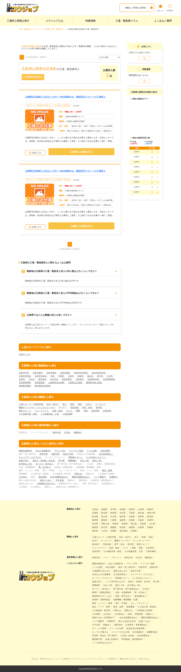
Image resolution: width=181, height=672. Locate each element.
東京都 (141, 513)
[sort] (109, 57)
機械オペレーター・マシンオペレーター (79, 325)
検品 (80, 404)
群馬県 (113, 513)
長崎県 (150, 527)
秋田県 (132, 509)
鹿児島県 (124, 531)
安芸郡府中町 (93, 379)
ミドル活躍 (92, 451)
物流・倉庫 (107, 470)
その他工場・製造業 (147, 607)
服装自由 (118, 625)
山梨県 (132, 516)
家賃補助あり (140, 596)
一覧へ (144, 58)
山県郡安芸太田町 (56, 382)
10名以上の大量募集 (101, 574)
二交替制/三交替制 (144, 610)
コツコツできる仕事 (120, 632)
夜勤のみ (128, 610)
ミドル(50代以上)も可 (102, 643)
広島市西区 (65, 373)
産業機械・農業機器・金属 (125, 600)
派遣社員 (96, 557)
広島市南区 (51, 373)
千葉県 (132, 513)
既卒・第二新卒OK (126, 567)
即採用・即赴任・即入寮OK (104, 635)
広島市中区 (24, 373)
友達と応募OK (111, 639)
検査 (72, 404)
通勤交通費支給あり (81, 477)
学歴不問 (43, 454)
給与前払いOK (25, 464)
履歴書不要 (97, 639)
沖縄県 (134, 531)
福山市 (90, 376)
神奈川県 (151, 513)
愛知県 (104, 520)
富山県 (104, 516)
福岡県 (132, 527)
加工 (64, 404)
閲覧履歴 (170, 7)
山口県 (152, 523)
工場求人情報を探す (18, 20)
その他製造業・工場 (50, 414)
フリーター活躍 (76, 451)
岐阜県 (150, 516)
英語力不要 (68, 454)
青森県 (104, 509)
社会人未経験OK (43, 451)
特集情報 (90, 20)
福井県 (123, 516)
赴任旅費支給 (143, 635)
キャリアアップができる (30, 457)
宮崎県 (113, 531)
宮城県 (123, 509)
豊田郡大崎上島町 (94, 382)
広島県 (143, 523)
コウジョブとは (54, 20)
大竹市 (32, 379)
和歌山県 (105, 523)
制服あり (107, 625)
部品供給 (75, 407)
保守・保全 (87, 407)
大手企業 (60, 480)
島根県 (125, 523)
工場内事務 (67, 414)
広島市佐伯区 (41, 376)
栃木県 (104, 513)
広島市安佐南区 (81, 373)
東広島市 (42, 379)
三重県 (113, 520)
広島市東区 (38, 373)
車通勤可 (113, 477)
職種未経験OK (25, 451)
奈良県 (95, 523)
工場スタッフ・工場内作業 (34, 105)
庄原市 (22, 379)
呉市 (52, 376)
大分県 (104, 531)
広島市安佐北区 (99, 373)
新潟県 (95, 516)
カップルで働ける (100, 632)
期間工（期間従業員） (102, 592)
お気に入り (160, 8)
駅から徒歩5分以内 (127, 621)
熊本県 (95, 531)
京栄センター (25, 354)
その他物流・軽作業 (101, 610)
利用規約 (112, 659)
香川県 (104, 527)
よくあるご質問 (163, 20)
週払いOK (97, 460)
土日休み (23, 477)
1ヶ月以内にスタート (96, 457)
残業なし (150, 614)
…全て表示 (75, 105)
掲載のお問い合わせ (127, 659)
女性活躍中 (105, 451)
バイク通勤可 (100, 477)
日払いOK (84, 460)
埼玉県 (123, 513)
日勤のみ (78, 474)
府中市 (100, 376)
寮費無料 (72, 460)
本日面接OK (137, 632)
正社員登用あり (106, 454)
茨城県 (95, 513)
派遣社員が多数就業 (135, 628)
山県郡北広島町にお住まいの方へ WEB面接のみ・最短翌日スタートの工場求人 (65, 97)
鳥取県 (115, 523)
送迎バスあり (46, 480)
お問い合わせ (144, 659)
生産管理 (95, 411)
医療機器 (130, 607)
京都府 (132, 520)
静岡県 (95, 520)
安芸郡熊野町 (25, 382)
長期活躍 (42, 477)
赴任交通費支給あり (59, 477)
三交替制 (96, 614)
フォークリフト (42, 411)
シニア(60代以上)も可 (115, 582)
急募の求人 (24, 460)
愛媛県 (113, 527)
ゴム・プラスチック (139, 603)
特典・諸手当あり (123, 596)
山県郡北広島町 (75, 382)
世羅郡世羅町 (25, 386)
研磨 (78, 411)
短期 (130, 614)
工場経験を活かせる (46, 483)
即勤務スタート (76, 457)
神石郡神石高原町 (43, 386)
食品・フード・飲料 (101, 607)
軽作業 (59, 105)
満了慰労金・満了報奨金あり (126, 589)
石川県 (113, 516)
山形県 (141, 509)
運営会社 (66, 659)
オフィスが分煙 (116, 628)
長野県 (141, 516)
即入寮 (61, 460)
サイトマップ (79, 659)
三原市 (71, 376)
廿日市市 (54, 379)
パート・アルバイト (112, 557)
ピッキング (100, 404)
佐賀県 (141, 527)
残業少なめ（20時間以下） (104, 618)
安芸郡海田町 (109, 379)
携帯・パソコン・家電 (102, 603)
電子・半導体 (121, 603)
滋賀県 (123, 520)
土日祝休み (119, 614)
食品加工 (96, 544)
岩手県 (113, 509)
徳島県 (95, 527)
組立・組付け (53, 404)
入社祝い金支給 (127, 635)
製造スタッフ (50, 105)
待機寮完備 (152, 632)
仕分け (89, 404)
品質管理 (107, 411)
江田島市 (80, 379)
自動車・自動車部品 (101, 600)
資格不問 (55, 454)
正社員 (67, 432)
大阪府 (141, 520)
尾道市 (81, 376)
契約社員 (67, 105)
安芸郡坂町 (40, 382)
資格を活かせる (120, 571)
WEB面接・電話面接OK (132, 639)
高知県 (123, 527)
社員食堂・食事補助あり (137, 625)
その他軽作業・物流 (28, 414)
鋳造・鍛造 (57, 411)
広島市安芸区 (25, 376)
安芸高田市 (67, 379)
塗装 (86, 411)
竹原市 (61, 376)
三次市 (110, 376)
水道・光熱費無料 (123, 592)
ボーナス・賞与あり (44, 464)
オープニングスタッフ (102, 578)
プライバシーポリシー (96, 659)
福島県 (150, 509)
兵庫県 (150, 520)
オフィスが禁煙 (99, 628)
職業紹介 (78, 432)
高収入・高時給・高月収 (44, 460)
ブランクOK (60, 451)
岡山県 (134, 523)
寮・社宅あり (45, 467)
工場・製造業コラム (126, 20)
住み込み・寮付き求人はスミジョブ (45, 659)
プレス (69, 411)
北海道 (95, 509)
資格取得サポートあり (102, 596)
